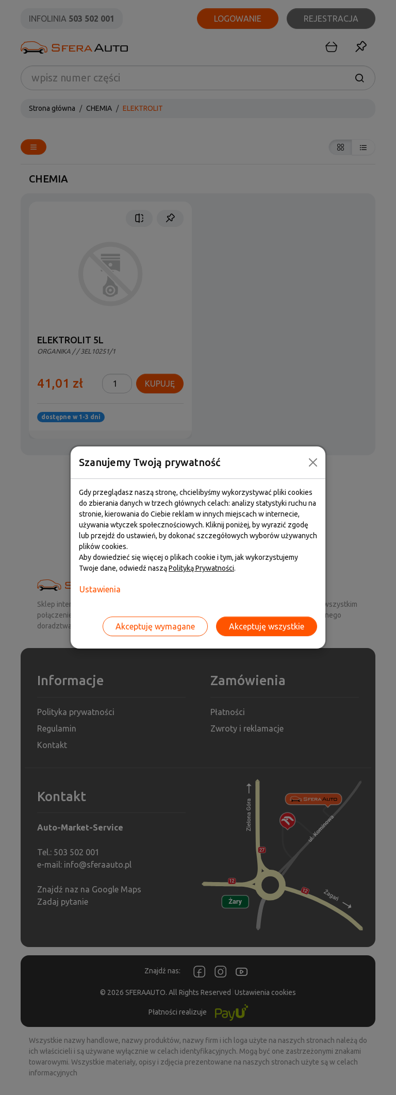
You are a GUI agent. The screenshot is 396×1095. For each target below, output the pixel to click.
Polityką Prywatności (201, 568)
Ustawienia (100, 589)
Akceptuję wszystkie (266, 626)
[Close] (313, 462)
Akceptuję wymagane (155, 626)
